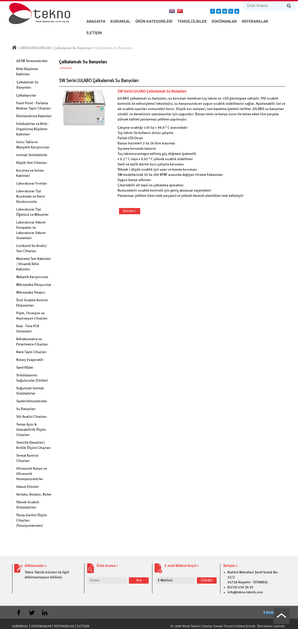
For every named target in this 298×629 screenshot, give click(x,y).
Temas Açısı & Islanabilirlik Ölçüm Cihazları (31, 430)
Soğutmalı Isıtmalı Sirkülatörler (30, 391)
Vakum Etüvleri (27, 487)
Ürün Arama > (107, 566)
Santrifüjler (24, 367)
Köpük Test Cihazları (31, 163)
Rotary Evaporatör (30, 360)
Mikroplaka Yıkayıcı (30, 292)
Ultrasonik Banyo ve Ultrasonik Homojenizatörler (31, 474)
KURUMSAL (120, 22)
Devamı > (129, 211)
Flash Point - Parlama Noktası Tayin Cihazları (33, 106)
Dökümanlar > (35, 566)
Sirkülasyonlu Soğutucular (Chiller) (32, 378)
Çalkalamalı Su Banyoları (73, 48)
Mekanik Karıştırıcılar (32, 277)
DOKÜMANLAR (224, 22)
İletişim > (230, 566)
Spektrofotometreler (31, 401)
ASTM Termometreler (32, 61)
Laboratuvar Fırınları (31, 183)
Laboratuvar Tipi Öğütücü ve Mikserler (32, 212)
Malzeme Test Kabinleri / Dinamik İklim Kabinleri (33, 264)
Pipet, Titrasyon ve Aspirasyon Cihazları (32, 316)
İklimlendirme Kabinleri (34, 116)
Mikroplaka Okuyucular (33, 285)
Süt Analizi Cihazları (31, 417)
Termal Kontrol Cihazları (27, 458)
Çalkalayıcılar (26, 95)
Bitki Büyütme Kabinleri (27, 71)
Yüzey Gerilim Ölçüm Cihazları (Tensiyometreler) (31, 520)
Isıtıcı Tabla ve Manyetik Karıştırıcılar (33, 144)
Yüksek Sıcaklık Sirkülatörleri (27, 505)
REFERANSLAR (255, 22)
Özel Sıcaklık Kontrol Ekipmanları (32, 303)
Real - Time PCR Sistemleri (27, 328)
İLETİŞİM (94, 33)
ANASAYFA (95, 22)
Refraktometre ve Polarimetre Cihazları (32, 341)
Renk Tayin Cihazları (31, 352)
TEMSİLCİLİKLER (192, 22)
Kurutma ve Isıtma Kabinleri (30, 173)
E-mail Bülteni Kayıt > (181, 566)
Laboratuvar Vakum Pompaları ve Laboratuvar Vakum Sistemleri (31, 230)
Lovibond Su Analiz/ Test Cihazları (31, 248)
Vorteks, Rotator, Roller (34, 494)
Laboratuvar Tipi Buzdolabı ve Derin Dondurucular (30, 197)
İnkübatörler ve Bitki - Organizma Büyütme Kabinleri (32, 129)
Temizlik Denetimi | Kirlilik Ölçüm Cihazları (33, 445)
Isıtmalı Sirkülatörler (32, 155)
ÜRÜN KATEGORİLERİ (153, 22)
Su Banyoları (26, 409)
